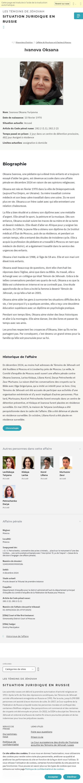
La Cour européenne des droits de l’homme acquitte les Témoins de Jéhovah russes (54, 743)
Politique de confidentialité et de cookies (44, 769)
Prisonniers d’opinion (24, 42)
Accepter (53, 777)
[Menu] (78, 15)
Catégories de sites (15, 669)
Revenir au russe (62, 3)
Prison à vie (37, 737)
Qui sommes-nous (10, 735)
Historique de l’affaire (17, 636)
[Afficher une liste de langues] (74, 4)
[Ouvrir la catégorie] (38, 669)
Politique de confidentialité (11, 743)
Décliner (71, 777)
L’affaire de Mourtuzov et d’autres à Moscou (53, 42)
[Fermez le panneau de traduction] (80, 3)
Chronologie (12, 428)
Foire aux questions (41, 732)
